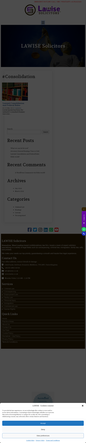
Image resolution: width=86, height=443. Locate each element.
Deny (43, 429)
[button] (83, 406)
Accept (43, 423)
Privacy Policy (40, 440)
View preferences (43, 436)
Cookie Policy (30, 440)
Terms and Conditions (53, 440)
